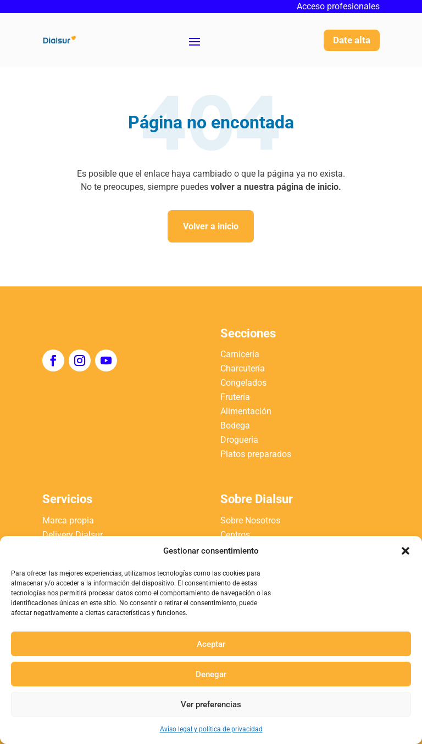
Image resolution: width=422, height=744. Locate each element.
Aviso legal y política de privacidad (211, 729)
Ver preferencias (211, 704)
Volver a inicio (210, 226)
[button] (405, 550)
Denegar (211, 674)
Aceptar (211, 644)
